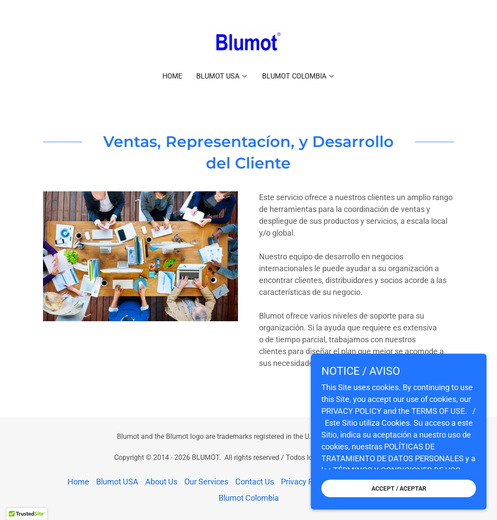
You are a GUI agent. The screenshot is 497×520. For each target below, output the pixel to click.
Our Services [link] (206, 481)
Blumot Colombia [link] (249, 497)
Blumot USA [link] (117, 481)
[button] (222, 76)
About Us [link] (161, 481)
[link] (248, 42)
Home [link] (172, 76)
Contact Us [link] (254, 481)
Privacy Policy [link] (305, 481)
